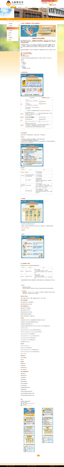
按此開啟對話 (32, 403)
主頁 (8, 7)
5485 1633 (36, 121)
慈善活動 (13, 21)
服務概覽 (26, 7)
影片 (9, 35)
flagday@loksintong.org (44, 121)
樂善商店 (42, 7)
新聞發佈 (10, 25)
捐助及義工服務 (34, 7)
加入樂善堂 (48, 7)
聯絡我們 (55, 7)
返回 (38, 455)
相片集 (9, 32)
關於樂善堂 (19, 7)
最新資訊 (13, 7)
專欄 (9, 39)
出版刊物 (10, 30)
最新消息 (10, 23)
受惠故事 (10, 37)
